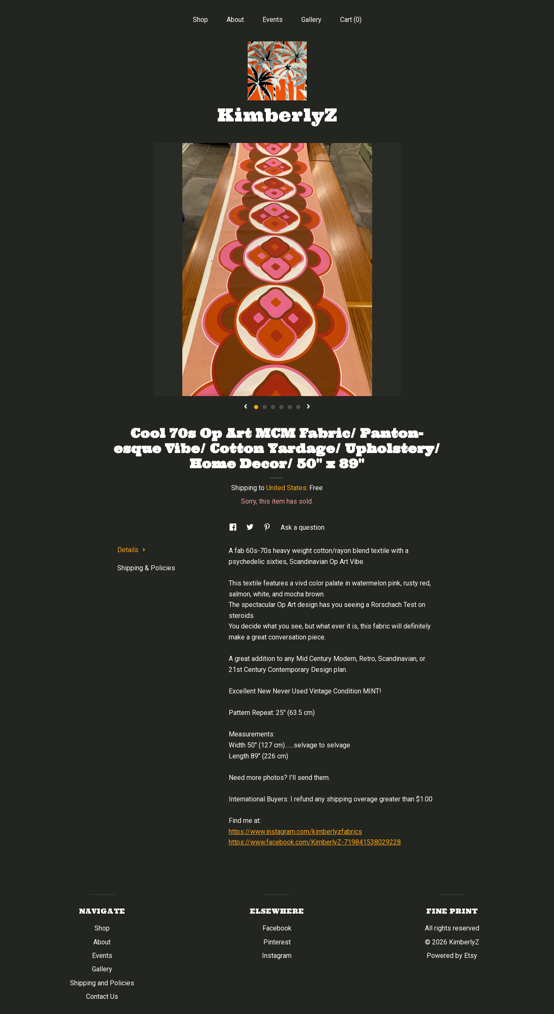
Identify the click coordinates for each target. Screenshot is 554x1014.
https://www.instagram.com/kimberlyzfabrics (295, 832)
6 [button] (298, 407)
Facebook (277, 928)
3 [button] (273, 407)
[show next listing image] (308, 407)
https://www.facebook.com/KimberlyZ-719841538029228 (315, 842)
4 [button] (281, 407)
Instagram (277, 956)
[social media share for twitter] (250, 527)
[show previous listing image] (245, 407)
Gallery (311, 20)
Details (131, 550)
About (235, 20)
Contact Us (102, 996)
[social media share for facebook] (234, 527)
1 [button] (256, 407)
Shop (200, 20)
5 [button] (290, 407)
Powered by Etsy (452, 956)
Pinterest (277, 942)
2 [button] (264, 407)
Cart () (351, 20)
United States (286, 488)
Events (272, 20)
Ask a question (302, 527)
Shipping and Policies (102, 983)
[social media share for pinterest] (268, 527)
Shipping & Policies (146, 568)
